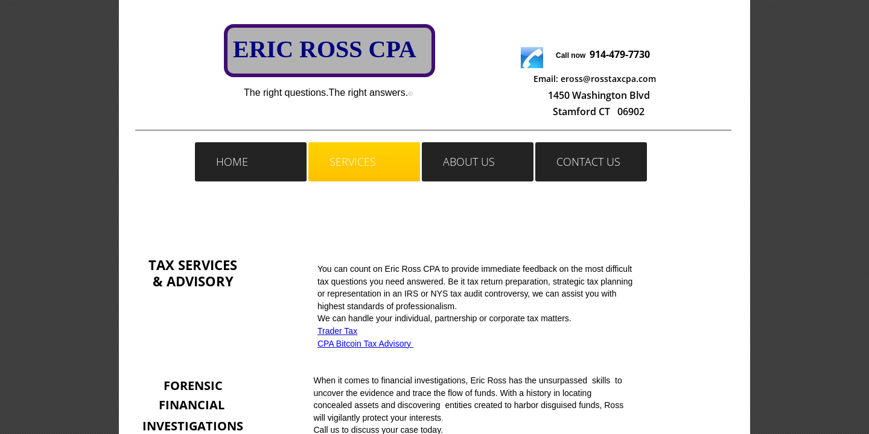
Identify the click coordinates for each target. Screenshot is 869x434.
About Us (469, 161)
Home (232, 161)
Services (352, 161)
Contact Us (588, 161)
